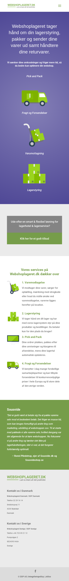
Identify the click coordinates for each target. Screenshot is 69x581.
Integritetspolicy (36, 576)
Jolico (48, 576)
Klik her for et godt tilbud (34, 238)
